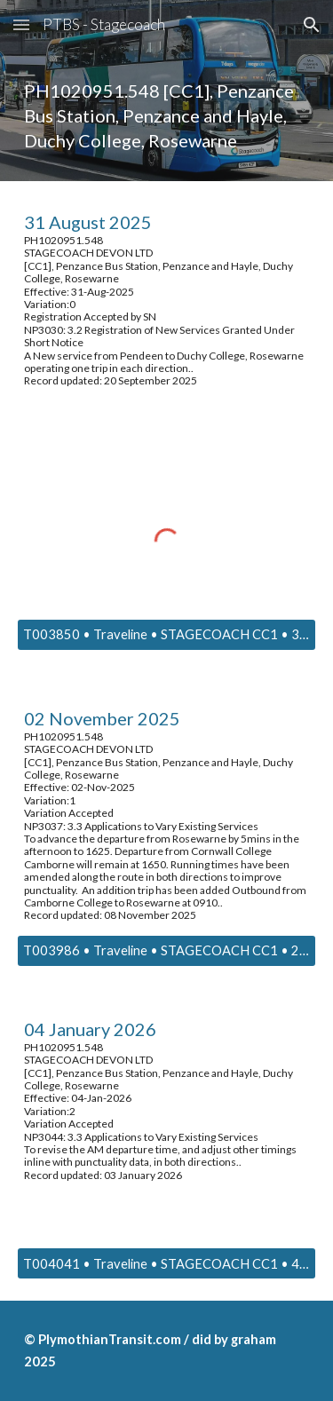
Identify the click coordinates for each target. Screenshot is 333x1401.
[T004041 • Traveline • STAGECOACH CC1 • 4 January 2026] (167, 1263)
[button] (21, 24)
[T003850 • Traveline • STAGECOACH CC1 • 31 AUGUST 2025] (167, 634)
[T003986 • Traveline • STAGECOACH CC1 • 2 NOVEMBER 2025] (167, 950)
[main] (167, 115)
